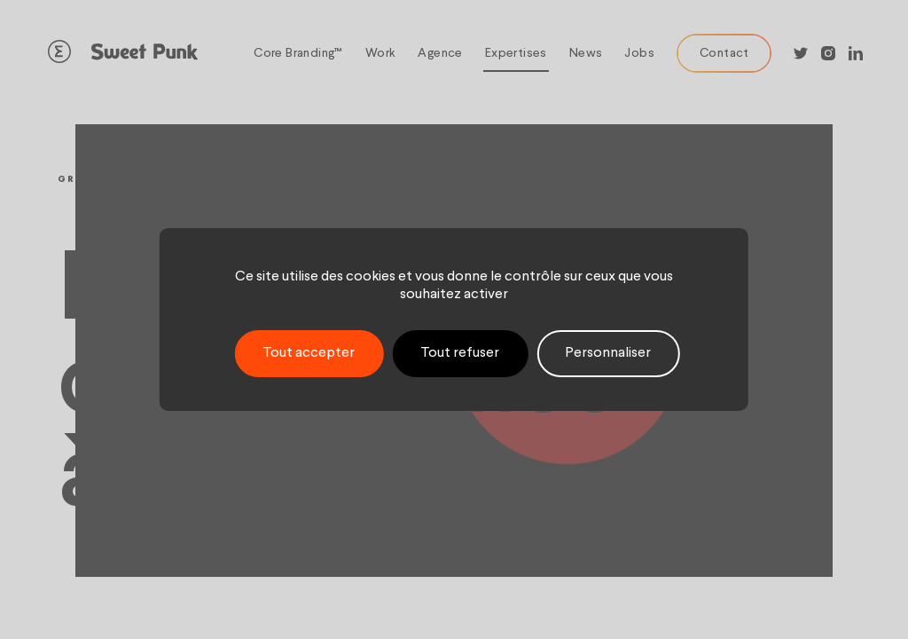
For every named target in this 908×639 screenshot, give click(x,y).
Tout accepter (308, 353)
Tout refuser (459, 353)
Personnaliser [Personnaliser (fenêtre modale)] (608, 353)
